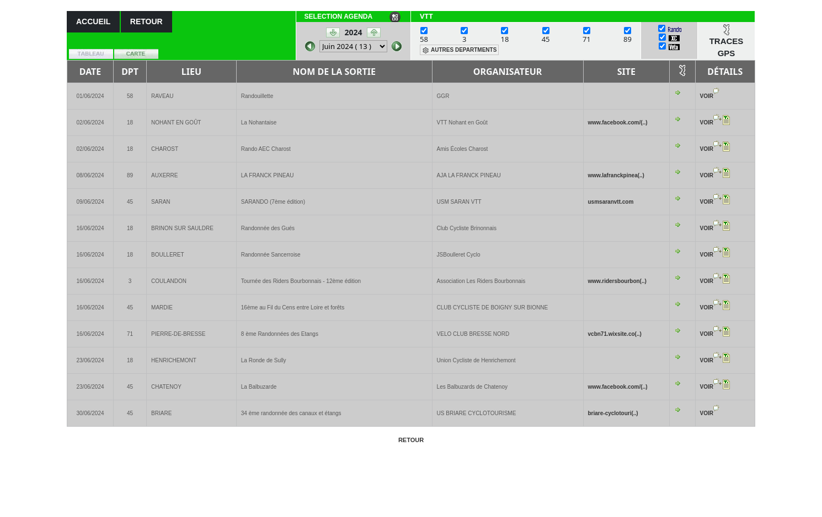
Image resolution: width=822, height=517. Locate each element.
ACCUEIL (93, 21)
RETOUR (146, 21)
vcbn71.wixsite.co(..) (615, 334)
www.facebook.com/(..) (618, 122)
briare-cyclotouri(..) (613, 413)
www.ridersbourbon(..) (617, 281)
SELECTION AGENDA (339, 16)
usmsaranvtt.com (611, 202)
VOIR (706, 96)
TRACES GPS (726, 47)
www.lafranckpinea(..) (616, 175)
